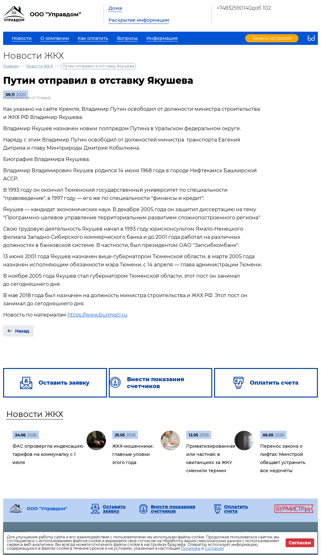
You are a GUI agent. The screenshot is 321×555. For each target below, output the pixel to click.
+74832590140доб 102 (244, 8)
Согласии (214, 548)
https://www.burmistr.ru (97, 315)
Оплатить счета (236, 508)
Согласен (300, 543)
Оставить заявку (114, 508)
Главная (10, 66)
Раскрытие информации (138, 20)
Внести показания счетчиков (173, 508)
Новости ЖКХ (39, 66)
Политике (190, 548)
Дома (115, 8)
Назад (22, 331)
